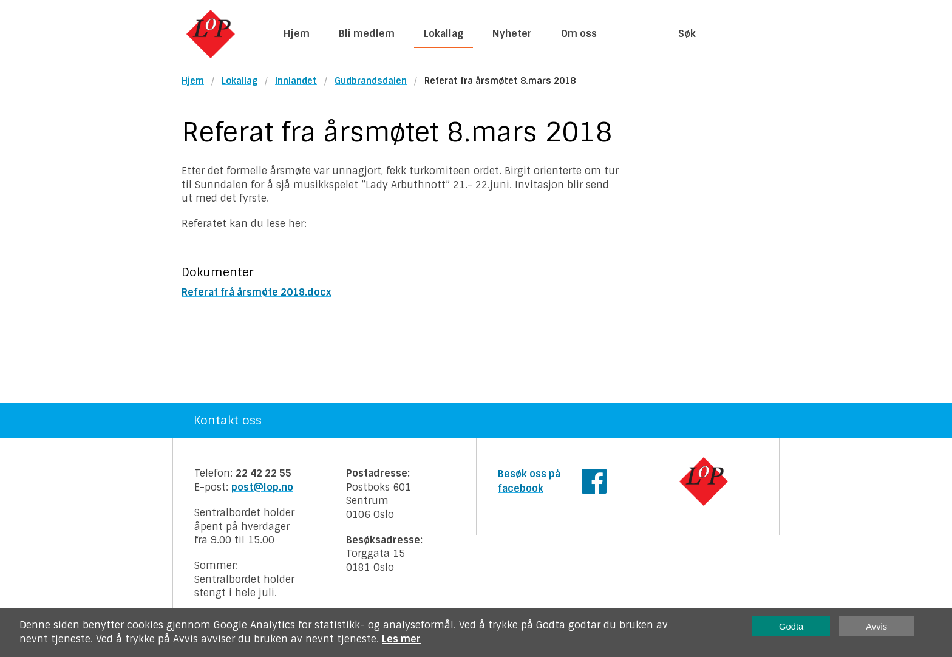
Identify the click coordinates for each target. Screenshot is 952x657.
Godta (791, 626)
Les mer (401, 639)
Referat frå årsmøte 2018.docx (256, 292)
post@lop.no (262, 487)
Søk (687, 33)
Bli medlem (367, 33)
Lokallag (443, 33)
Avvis (876, 626)
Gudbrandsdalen (371, 80)
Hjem (297, 33)
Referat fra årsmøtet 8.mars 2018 (500, 80)
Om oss (579, 33)
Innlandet (296, 80)
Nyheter (512, 33)
